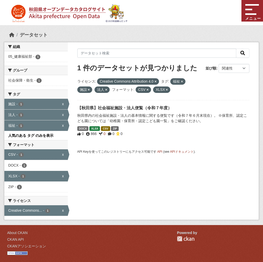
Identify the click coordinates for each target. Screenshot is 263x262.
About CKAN (17, 233)
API (159, 151)
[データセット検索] (157, 53)
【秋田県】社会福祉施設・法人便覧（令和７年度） (124, 108)
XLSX (94, 128)
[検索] (242, 53)
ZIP (115, 128)
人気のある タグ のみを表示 (30, 135)
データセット (34, 34)
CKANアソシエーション (26, 246)
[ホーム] (11, 34)
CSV (105, 128)
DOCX (83, 128)
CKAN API (15, 239)
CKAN (185, 238)
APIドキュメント (182, 151)
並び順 (210, 68)
